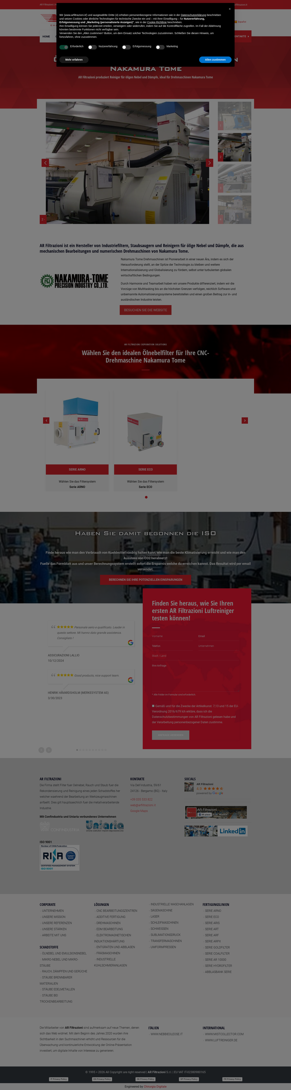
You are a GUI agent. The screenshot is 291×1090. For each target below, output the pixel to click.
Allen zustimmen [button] (215, 59)
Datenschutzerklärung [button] (193, 15)
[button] (230, 9)
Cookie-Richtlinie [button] (157, 22)
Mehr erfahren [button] (74, 59)
